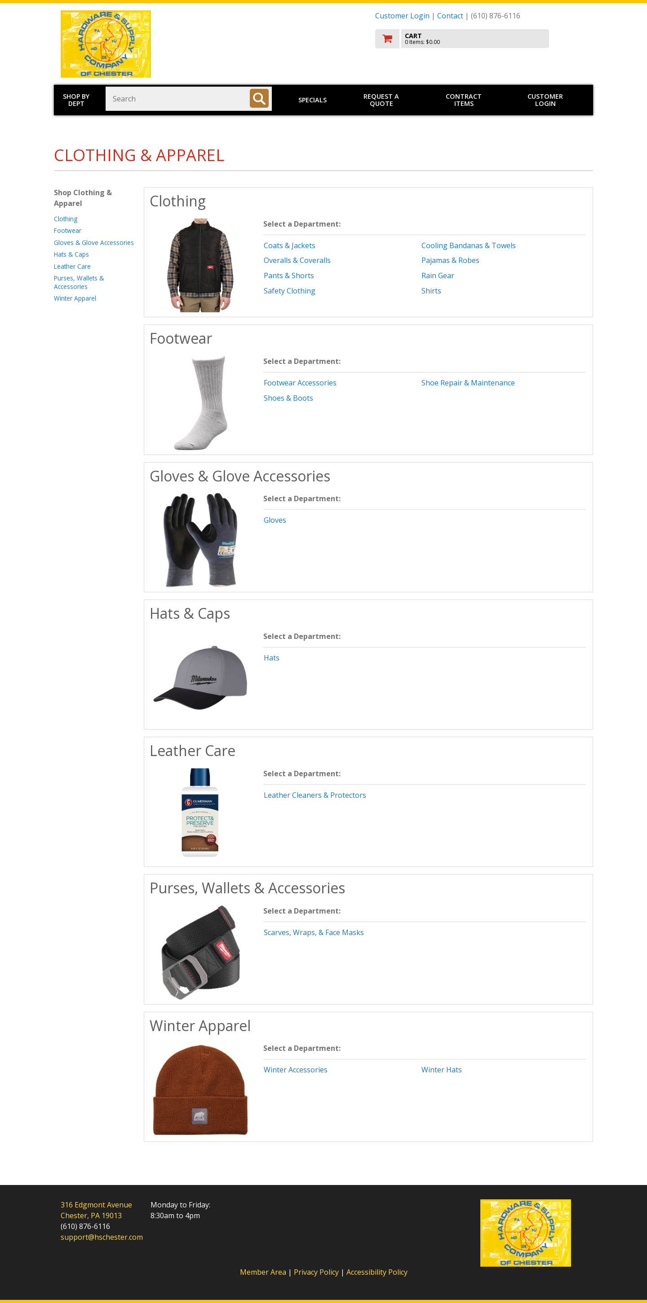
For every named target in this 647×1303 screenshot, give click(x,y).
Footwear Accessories (300, 383)
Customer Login (402, 16)
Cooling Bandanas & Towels (468, 245)
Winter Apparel (75, 298)
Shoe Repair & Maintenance (468, 383)
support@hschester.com (102, 1237)
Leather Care (72, 266)
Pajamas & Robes (450, 260)
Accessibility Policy (377, 1272)
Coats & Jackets (289, 245)
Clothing (65, 218)
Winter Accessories (296, 1070)
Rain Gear (437, 275)
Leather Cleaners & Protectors (315, 795)
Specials (312, 100)
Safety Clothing (289, 291)
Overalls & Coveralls (297, 260)
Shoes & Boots (288, 398)
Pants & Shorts (289, 275)
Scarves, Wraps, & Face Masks (314, 932)
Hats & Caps (71, 254)
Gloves (275, 520)
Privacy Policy (317, 1272)
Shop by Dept (76, 100)
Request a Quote (381, 100)
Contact (450, 16)
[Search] (259, 98)
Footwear (67, 230)
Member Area (263, 1272)
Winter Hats (441, 1070)
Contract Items (464, 100)
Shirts (431, 291)
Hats (271, 658)
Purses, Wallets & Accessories (79, 282)
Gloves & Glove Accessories (94, 242)
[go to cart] (480, 38)
